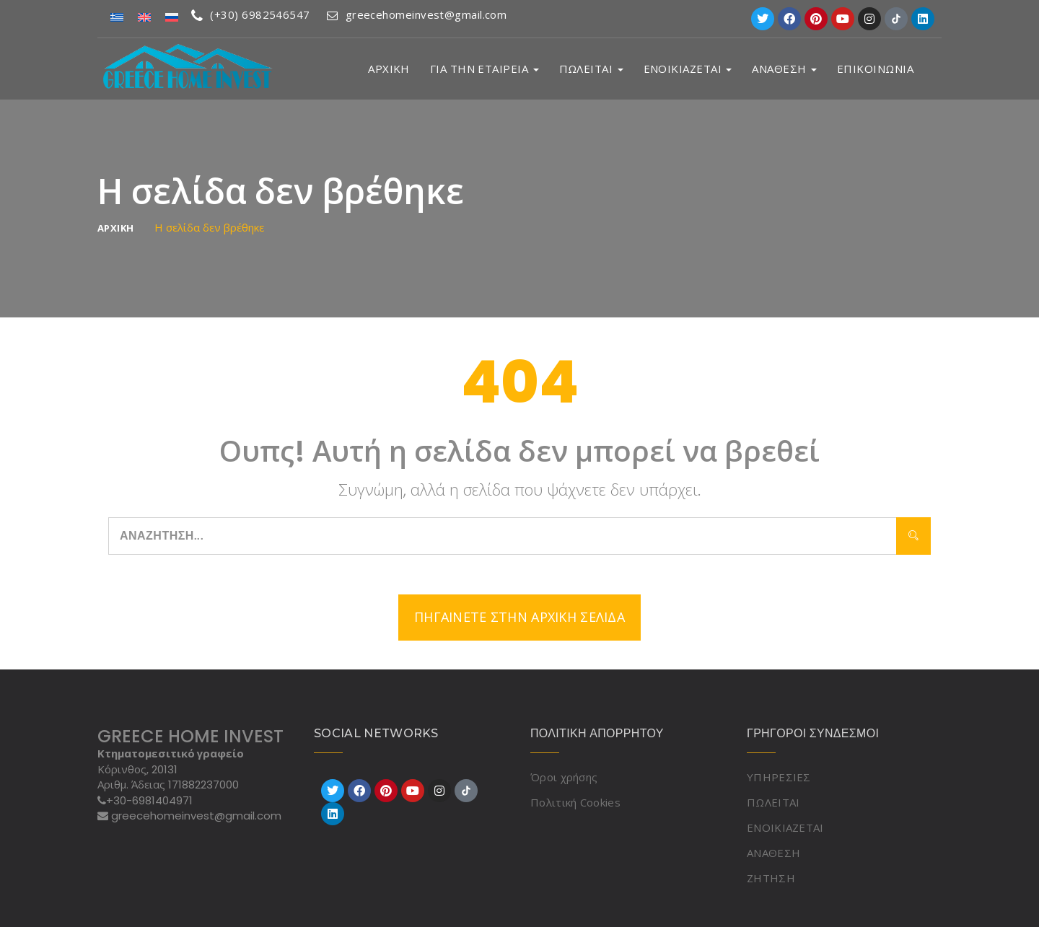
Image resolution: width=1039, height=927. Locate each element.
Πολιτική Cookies (575, 802)
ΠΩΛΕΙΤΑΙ (591, 68)
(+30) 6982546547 (250, 14)
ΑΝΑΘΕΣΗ (784, 68)
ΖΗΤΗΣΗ (771, 878)
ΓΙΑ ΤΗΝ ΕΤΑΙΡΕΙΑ (484, 68)
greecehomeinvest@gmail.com (419, 14)
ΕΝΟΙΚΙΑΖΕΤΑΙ (688, 68)
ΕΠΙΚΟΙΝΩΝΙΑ (875, 68)
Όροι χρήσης (563, 777)
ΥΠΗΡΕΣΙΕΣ (779, 777)
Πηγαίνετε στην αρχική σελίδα (519, 617)
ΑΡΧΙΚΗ (389, 68)
